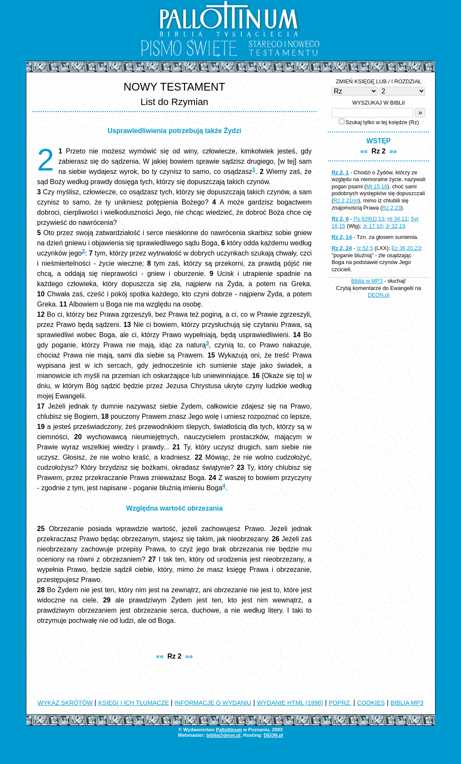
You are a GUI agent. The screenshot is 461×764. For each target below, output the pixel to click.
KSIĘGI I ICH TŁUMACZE (133, 702)
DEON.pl (378, 295)
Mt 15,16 (376, 186)
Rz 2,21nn (345, 200)
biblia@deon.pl (223, 735)
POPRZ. (340, 702)
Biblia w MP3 (367, 281)
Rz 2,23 (391, 207)
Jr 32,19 (395, 226)
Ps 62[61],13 (369, 219)
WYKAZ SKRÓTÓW (65, 702)
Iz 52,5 (365, 248)
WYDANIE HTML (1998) (290, 702)
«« (160, 656)
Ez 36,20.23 (406, 248)
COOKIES (371, 702)
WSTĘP (379, 141)
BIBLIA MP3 (407, 702)
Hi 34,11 (397, 219)
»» (189, 656)
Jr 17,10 (372, 226)
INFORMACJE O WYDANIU (213, 702)
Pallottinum (229, 729)
